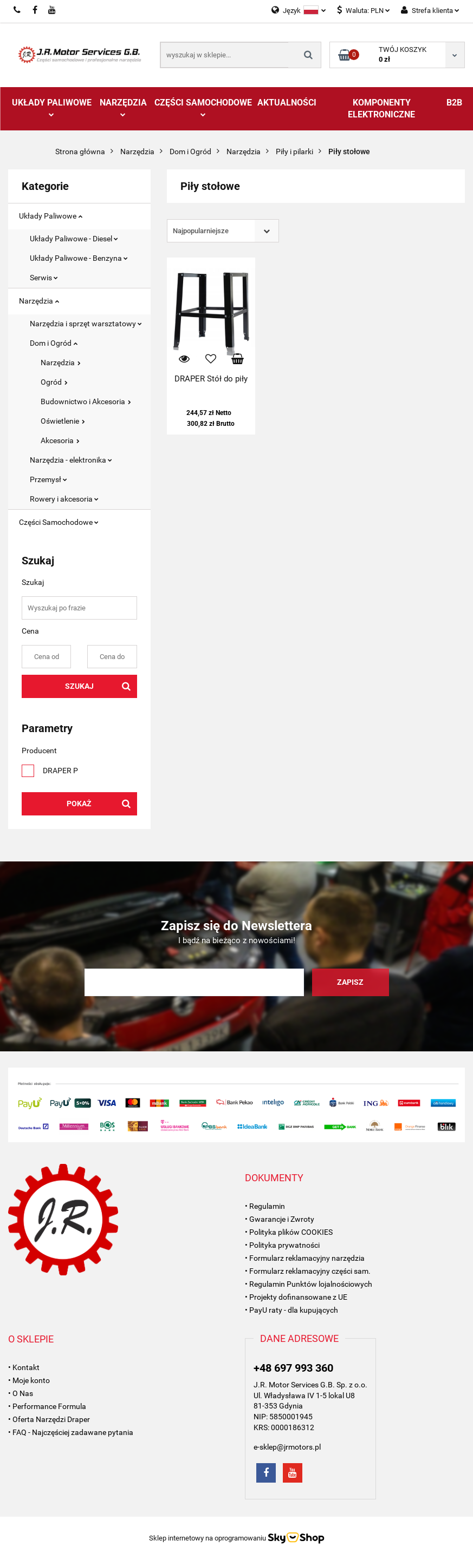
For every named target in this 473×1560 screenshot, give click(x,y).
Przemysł (48, 479)
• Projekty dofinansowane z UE (296, 1297)
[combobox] (223, 230)
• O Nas (20, 1393)
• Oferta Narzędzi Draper (49, 1419)
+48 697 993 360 (293, 1367)
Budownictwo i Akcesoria (86, 401)
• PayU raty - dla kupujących (291, 1310)
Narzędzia (123, 107)
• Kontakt (24, 1367)
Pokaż (79, 803)
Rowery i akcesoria (64, 499)
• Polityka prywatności (282, 1245)
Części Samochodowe (203, 107)
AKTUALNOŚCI (286, 102)
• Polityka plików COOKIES (289, 1232)
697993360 (18, 10)
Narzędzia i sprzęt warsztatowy (86, 323)
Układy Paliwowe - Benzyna (79, 258)
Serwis (44, 277)
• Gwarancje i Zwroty (279, 1219)
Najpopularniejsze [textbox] (201, 231)
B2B (454, 102)
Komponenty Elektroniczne (381, 108)
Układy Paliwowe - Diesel (74, 238)
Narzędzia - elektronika (71, 460)
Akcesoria (60, 440)
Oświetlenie (63, 421)
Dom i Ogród (53, 343)
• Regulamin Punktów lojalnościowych (308, 1284)
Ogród (54, 382)
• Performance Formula (47, 1406)
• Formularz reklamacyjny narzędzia (305, 1258)
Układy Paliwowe (52, 107)
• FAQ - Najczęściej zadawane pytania (70, 1432)
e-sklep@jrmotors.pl (287, 1447)
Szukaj (79, 686)
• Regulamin (265, 1206)
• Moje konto (29, 1380)
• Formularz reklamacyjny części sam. (308, 1271)
